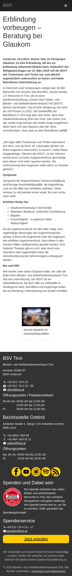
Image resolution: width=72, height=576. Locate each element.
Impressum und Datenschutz (48, 571)
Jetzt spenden (36, 539)
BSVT (7, 5)
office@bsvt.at (15, 389)
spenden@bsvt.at (16, 531)
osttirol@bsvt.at (16, 443)
